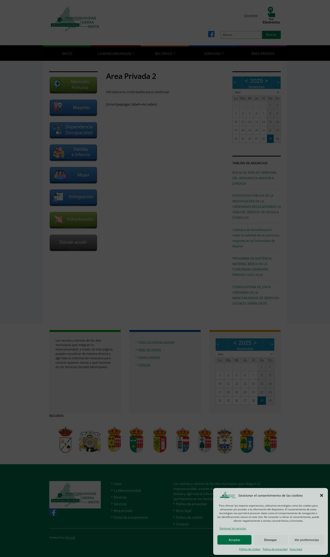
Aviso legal (296, 549)
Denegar (270, 540)
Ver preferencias (306, 540)
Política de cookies (250, 549)
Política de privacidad (275, 549)
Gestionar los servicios (233, 528)
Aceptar (234, 540)
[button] (321, 495)
